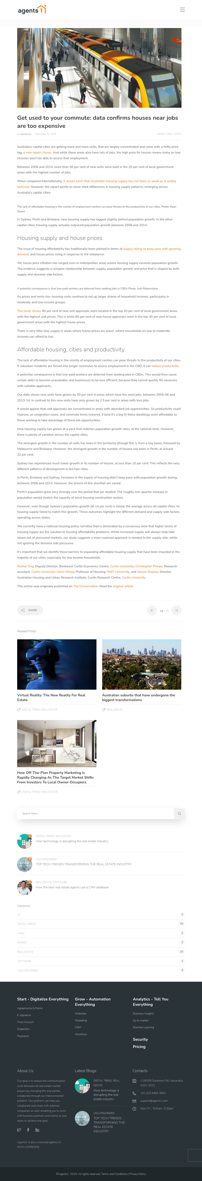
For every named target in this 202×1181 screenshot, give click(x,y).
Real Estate (174, 134)
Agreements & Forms (30, 1008)
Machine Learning (143, 1027)
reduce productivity (165, 366)
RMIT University (118, 572)
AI (18, 915)
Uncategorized (46, 859)
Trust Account (25, 1022)
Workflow (81, 1034)
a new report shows (37, 152)
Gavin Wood (65, 572)
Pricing (139, 1046)
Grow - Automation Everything (93, 1001)
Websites (80, 1013)
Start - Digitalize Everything (43, 999)
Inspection (23, 1029)
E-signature (24, 1015)
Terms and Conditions (114, 1174)
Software (60, 882)
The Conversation (85, 586)
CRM (78, 1027)
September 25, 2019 (45, 134)
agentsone (26, 134)
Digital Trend (31, 710)
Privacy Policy (137, 1174)
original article (123, 586)
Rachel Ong (25, 566)
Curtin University (122, 566)
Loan (20, 933)
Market (161, 134)
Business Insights (143, 1013)
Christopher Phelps (149, 566)
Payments (23, 1036)
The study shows (29, 311)
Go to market (140, 1020)
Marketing (81, 1020)
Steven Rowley (147, 572)
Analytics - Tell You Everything (150, 1001)
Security (140, 1039)
